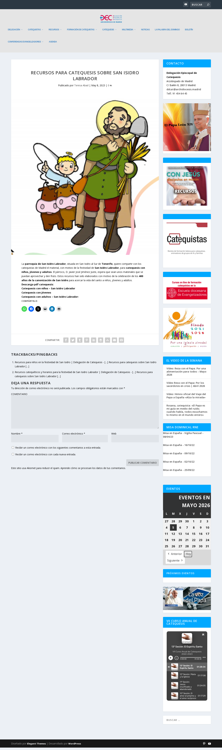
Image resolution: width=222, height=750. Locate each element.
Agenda (53, 44)
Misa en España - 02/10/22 (178, 464)
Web (113, 436)
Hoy (188, 556)
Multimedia (127, 32)
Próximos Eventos (180, 575)
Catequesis (108, 32)
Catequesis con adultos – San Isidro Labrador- (50, 299)
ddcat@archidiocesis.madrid (183, 91)
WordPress (74, 746)
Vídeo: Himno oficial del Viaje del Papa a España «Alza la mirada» (186, 398)
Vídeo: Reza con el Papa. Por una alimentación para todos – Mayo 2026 (186, 374)
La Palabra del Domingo (167, 32)
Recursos (54, 32)
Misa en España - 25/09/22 (178, 472)
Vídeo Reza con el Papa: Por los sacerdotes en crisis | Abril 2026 (185, 387)
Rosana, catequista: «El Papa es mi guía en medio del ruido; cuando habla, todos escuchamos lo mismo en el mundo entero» (186, 412)
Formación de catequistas (80, 32)
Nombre (17, 436)
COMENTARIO (19, 396)
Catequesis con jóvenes (36, 295)
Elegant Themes (36, 746)
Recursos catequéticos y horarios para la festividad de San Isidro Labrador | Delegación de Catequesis (72, 374)
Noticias (145, 32)
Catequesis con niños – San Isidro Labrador (48, 290)
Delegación (14, 32)
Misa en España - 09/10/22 (178, 455)
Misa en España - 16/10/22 (178, 447)
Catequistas (34, 32)
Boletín (189, 32)
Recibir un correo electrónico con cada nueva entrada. (45, 456)
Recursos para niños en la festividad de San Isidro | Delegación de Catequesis (58, 364)
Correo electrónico (73, 436)
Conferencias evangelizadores (24, 44)
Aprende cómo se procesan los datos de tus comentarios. (93, 470)
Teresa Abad (81, 87)
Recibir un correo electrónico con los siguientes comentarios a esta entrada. (58, 450)
